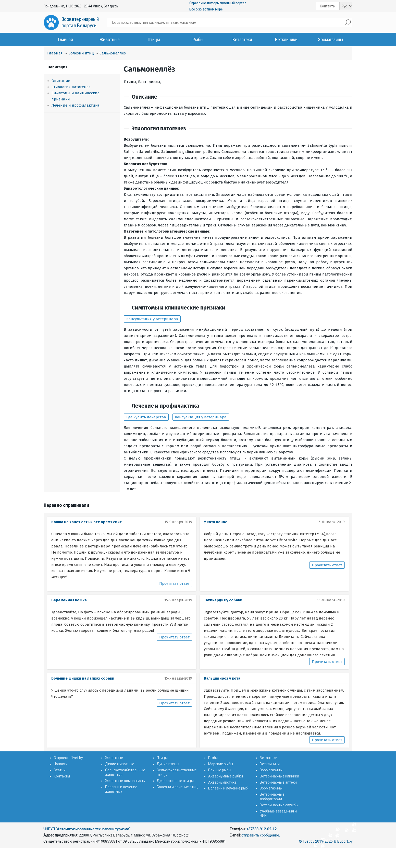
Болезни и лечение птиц (177, 787)
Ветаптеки (242, 39)
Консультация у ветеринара (152, 319)
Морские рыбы (220, 764)
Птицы (154, 39)
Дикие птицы (168, 764)
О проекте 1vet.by (68, 758)
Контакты (327, 6)
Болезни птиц (81, 53)
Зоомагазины (330, 39)
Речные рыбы (219, 770)
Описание (61, 80)
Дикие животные (119, 764)
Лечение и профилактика (76, 105)
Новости (61, 764)
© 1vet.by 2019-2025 (316, 841)
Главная (65, 39)
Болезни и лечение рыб (228, 788)
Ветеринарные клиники (279, 776)
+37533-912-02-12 (261, 829)
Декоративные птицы (175, 781)
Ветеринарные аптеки (278, 782)
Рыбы (197, 39)
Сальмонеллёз (113, 53)
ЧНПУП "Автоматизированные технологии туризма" (86, 829)
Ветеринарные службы (279, 805)
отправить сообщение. (260, 835)
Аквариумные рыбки (225, 776)
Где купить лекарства (146, 417)
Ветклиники (286, 39)
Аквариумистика (222, 782)
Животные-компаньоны (125, 781)
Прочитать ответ (174, 583)
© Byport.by (343, 841)
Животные (110, 39)
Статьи (60, 770)
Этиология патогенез (71, 87)
